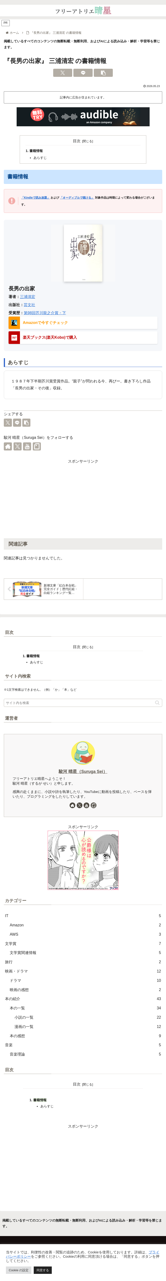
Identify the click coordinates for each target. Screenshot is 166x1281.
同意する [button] (43, 1270)
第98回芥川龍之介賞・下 (45, 313)
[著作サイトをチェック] (8, 446)
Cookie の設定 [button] (18, 1270)
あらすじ (40, 158)
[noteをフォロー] (37, 446)
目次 (77, 141)
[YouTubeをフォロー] (27, 446)
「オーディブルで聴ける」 (77, 197)
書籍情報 (36, 151)
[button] (103, 73)
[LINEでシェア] (82, 73)
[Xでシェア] (62, 73)
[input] (83, 703)
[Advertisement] (83, 498)
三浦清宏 (27, 297)
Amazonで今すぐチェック (45, 323)
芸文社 (29, 305)
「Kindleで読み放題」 (35, 197)
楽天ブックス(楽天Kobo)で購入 (50, 337)
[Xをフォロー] (18, 446)
